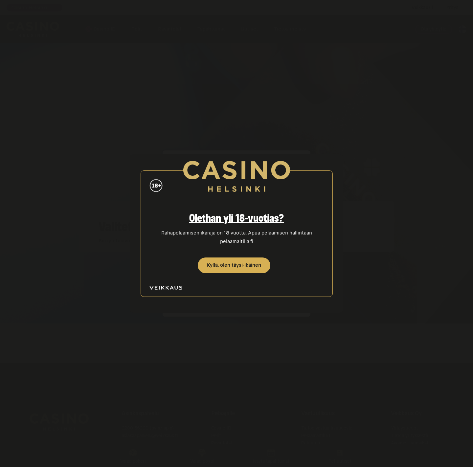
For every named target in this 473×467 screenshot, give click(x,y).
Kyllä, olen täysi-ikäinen (234, 265)
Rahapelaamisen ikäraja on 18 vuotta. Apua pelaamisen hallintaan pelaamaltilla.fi (235, 237)
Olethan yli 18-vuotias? (236, 218)
